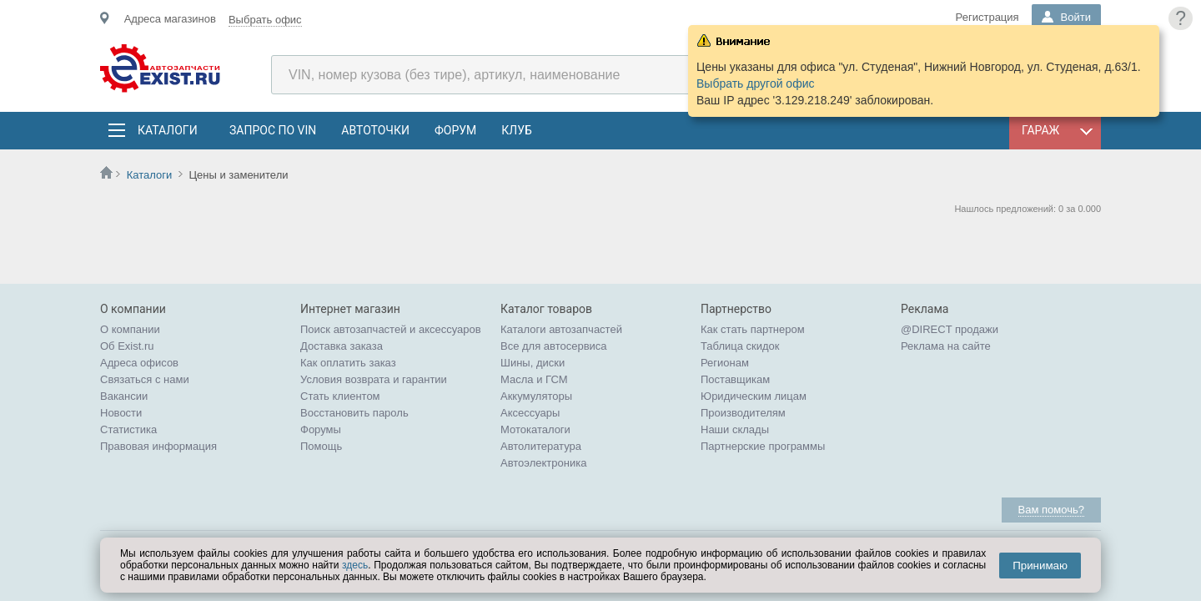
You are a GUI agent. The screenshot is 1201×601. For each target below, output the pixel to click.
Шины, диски (532, 362)
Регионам (725, 362)
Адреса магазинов (170, 19)
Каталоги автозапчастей (561, 329)
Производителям (743, 413)
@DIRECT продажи (949, 329)
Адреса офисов (139, 362)
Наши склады (735, 429)
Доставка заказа (341, 346)
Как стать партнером (753, 329)
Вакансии (124, 396)
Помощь (321, 446)
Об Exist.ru (127, 346)
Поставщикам (735, 379)
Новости (121, 413)
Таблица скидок (740, 346)
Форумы (320, 429)
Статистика (128, 429)
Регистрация (987, 17)
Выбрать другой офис (755, 83)
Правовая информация (158, 446)
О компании (130, 329)
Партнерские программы (763, 446)
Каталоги (167, 130)
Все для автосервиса (553, 346)
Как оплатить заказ (348, 362)
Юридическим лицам (754, 396)
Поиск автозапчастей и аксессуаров (390, 329)
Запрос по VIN (272, 130)
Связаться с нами (144, 379)
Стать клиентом (340, 396)
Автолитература (540, 446)
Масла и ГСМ (534, 379)
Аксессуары (530, 413)
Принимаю (1040, 565)
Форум (455, 130)
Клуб (516, 130)
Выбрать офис (265, 19)
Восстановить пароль (354, 413)
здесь (355, 565)
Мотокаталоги (535, 429)
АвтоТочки (375, 130)
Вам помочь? (1051, 509)
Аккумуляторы (536, 396)
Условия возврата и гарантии (373, 379)
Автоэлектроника (543, 463)
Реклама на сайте (946, 346)
